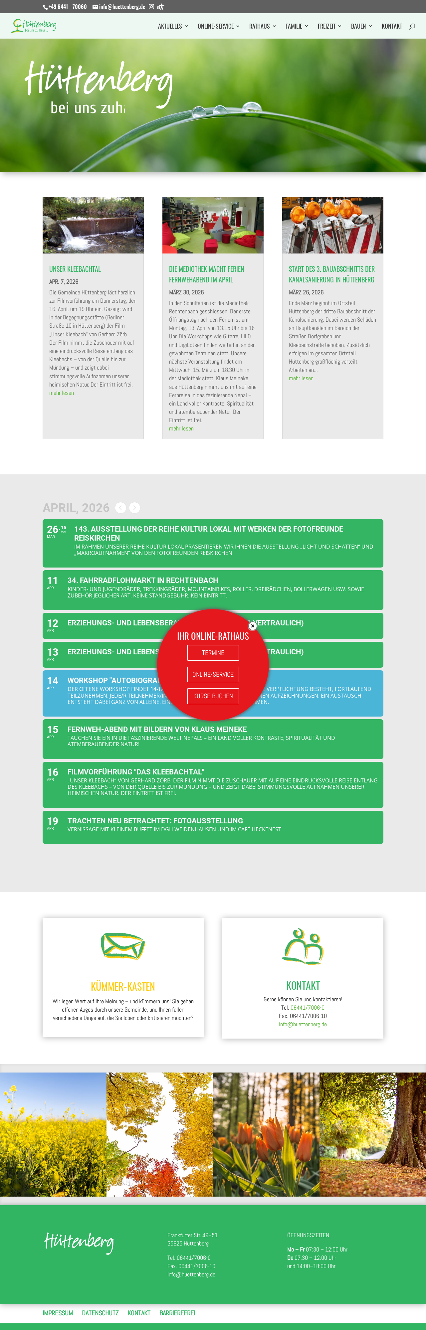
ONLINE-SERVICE (213, 674)
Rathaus (259, 27)
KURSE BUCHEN (213, 696)
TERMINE (213, 652)
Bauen (358, 27)
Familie (294, 27)
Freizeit (326, 27)
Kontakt (392, 27)
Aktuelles (170, 27)
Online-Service (216, 27)
